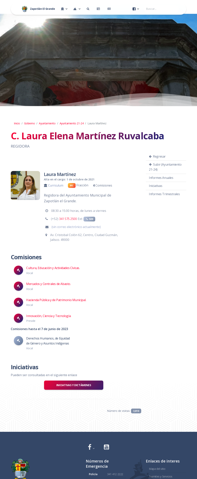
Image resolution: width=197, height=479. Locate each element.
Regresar (157, 156)
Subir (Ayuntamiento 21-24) (165, 167)
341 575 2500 (68, 219)
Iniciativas (155, 186)
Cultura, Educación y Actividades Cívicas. (53, 268)
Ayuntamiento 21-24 (72, 123)
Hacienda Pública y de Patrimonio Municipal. (56, 300)
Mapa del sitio (157, 469)
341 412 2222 (115, 474)
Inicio (17, 123)
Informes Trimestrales (164, 194)
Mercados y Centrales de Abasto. (48, 284)
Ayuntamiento (47, 123)
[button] (91, 447)
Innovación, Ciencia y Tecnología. (48, 316)
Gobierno (29, 123)
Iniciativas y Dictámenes (73, 385)
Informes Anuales (161, 178)
